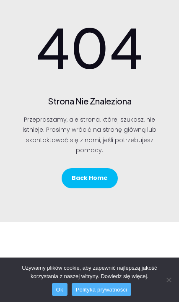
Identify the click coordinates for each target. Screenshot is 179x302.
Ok (59, 289)
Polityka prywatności (101, 289)
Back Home (90, 178)
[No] (168, 280)
